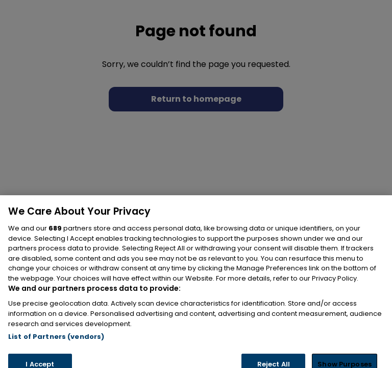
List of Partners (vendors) (56, 346)
